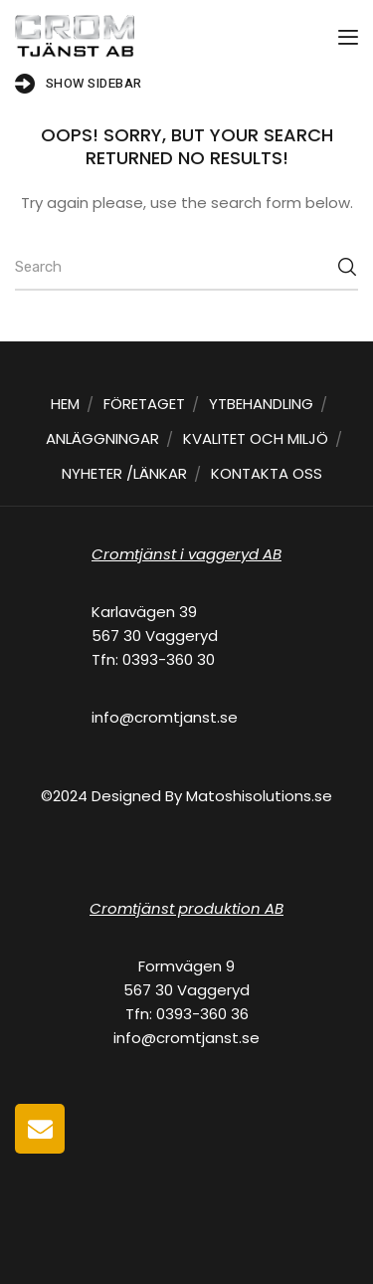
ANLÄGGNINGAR (102, 438)
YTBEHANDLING (261, 403)
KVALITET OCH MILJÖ (255, 438)
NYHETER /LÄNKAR (124, 473)
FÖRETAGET (144, 403)
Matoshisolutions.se (259, 795)
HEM (65, 403)
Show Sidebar (78, 84)
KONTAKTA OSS (266, 473)
